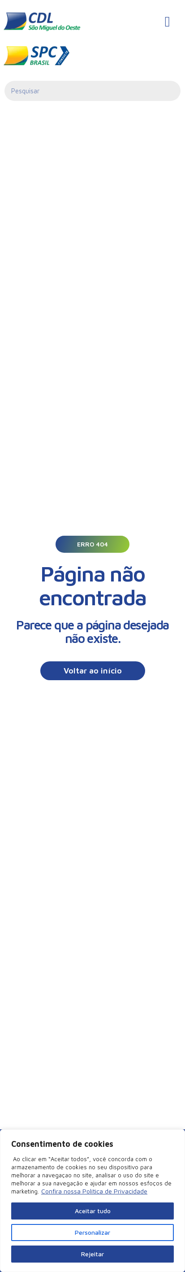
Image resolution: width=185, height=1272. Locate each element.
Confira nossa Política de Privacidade (94, 1191)
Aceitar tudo (93, 1211)
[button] (92, 544)
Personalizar (92, 1232)
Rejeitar (92, 1254)
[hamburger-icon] (167, 22)
